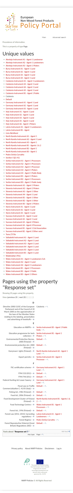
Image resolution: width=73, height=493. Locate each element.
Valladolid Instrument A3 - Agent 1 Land (22, 243)
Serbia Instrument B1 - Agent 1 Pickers (21, 176)
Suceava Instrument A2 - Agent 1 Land (21, 219)
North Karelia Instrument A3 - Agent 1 (21, 142)
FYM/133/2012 (24, 373)
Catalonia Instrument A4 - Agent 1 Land (22, 87)
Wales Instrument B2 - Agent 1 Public (21, 271)
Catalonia (10, 96)
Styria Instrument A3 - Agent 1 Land (20, 213)
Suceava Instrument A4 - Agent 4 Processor (23, 225)
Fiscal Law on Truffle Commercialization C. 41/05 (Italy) (19, 387)
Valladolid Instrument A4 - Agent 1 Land (22, 246)
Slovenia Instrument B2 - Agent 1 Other (22, 200)
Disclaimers (49, 448)
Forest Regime (25, 420)
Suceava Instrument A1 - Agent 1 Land (21, 216)
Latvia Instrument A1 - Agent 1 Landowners (24, 127)
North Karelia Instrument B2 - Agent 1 (21, 148)
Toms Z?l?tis (11, 234)
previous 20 (12, 297)
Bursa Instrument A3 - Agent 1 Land (20, 75)
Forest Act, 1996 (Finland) (20, 410)
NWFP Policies (27, 480)
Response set (20, 431)
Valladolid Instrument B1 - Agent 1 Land (22, 253)
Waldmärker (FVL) (13, 256)
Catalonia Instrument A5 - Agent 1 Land (22, 90)
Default (9, 99)
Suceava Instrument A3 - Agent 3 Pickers (22, 222)
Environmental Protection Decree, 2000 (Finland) (20, 340)
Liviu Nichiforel (12, 133)
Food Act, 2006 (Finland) (21, 395)
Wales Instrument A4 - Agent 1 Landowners (24, 265)
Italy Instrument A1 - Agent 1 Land (20, 111)
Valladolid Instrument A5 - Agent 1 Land (22, 249)
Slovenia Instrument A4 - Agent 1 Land (21, 194)
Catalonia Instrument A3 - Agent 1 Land (22, 84)
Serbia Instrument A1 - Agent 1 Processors (23, 161)
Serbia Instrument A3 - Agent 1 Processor (23, 167)
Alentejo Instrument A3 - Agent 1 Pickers (22, 65)
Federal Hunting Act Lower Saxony (17, 380)
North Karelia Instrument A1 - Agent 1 (21, 136)
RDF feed (65, 431)
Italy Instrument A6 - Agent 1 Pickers (21, 124)
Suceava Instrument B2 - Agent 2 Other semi (24, 231)
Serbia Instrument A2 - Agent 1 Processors (23, 164)
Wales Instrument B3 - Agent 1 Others (21, 274)
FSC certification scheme (21, 367)
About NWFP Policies (33, 448)
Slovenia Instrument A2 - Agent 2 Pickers (22, 188)
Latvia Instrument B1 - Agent (17, 130)
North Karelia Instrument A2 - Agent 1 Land (24, 139)
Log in (59, 448)
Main (44, 37)
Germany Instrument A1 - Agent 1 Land (22, 102)
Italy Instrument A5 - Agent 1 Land (20, 121)
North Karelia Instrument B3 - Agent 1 (21, 151)
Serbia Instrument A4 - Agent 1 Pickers (21, 170)
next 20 (22, 297)
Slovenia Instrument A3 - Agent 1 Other (22, 191)
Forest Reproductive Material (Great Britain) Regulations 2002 (19, 424)
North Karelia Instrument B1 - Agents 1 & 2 (23, 145)
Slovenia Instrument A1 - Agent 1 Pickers (22, 185)
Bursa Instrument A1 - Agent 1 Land (20, 68)
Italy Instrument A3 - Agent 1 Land (20, 118)
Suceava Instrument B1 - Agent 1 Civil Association (26, 228)
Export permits (25, 357)
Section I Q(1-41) (13, 157)
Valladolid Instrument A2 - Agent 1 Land (22, 240)
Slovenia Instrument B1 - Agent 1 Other (22, 197)
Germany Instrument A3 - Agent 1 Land (22, 108)
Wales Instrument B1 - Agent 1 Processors (23, 268)
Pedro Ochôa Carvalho (15, 154)
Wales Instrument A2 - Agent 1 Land (21, 262)
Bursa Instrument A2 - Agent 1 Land (20, 72)
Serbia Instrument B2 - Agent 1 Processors (23, 179)
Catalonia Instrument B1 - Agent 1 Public (22, 93)
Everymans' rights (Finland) (20, 351)
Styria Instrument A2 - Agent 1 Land (20, 210)
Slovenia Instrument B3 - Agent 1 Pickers (22, 203)
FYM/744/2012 (24, 377)
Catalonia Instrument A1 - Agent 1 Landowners (25, 81)
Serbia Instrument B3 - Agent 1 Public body (23, 182)
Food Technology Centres (20, 404)
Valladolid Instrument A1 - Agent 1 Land (22, 237)
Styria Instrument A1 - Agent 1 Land (20, 207)
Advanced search (59, 37)
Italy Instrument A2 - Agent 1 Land (20, 115)
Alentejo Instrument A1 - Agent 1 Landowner (24, 59)
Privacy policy (17, 448)
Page (25, 46)
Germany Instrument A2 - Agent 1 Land (22, 105)
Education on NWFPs (22, 327)
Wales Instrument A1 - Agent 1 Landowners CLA (25, 259)
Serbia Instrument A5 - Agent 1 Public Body (23, 173)
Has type (31, 434)
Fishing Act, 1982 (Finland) (20, 392)
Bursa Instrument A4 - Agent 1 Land (20, 78)
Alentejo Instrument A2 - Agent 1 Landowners (25, 62)
